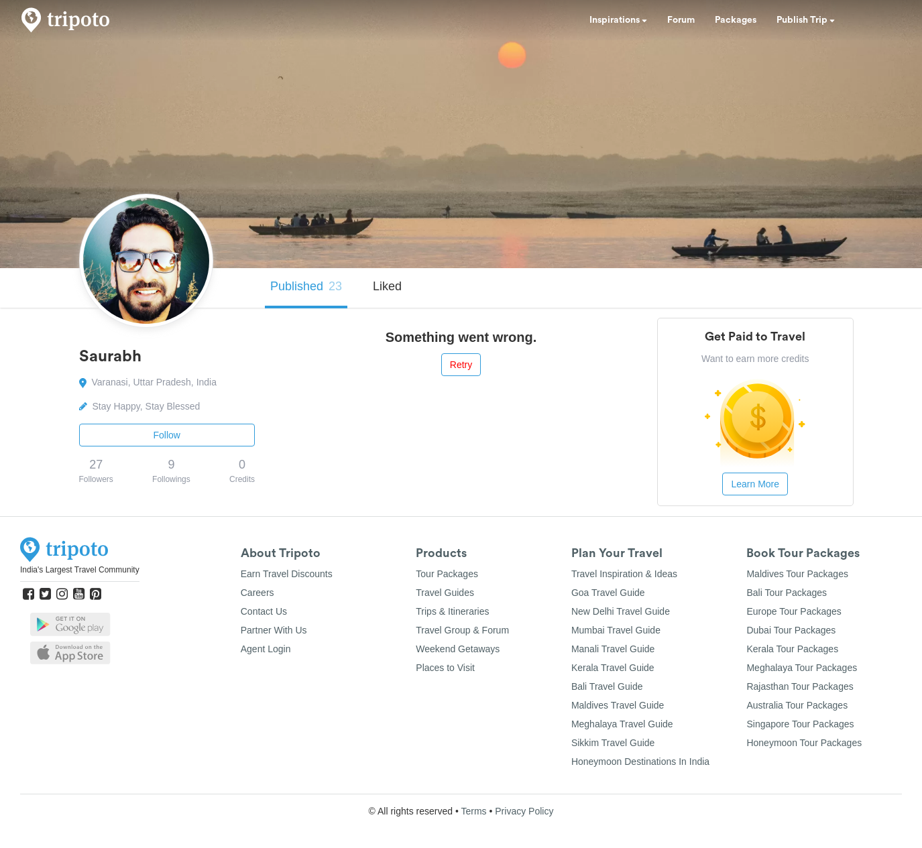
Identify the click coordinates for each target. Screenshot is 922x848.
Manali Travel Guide (613, 649)
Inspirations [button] (618, 20)
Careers (257, 592)
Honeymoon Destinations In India (640, 761)
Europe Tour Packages (793, 611)
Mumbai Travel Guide (615, 630)
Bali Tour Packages (786, 592)
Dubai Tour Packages (790, 630)
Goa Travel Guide (608, 592)
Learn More (755, 484)
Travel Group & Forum (462, 630)
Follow (167, 435)
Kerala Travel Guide (612, 667)
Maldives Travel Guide (618, 705)
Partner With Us (274, 630)
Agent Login (266, 649)
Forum (681, 20)
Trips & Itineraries (452, 611)
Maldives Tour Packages (797, 573)
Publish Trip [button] (805, 20)
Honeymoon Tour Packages (804, 742)
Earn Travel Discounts (287, 573)
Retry (461, 364)
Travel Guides (445, 592)
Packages (735, 20)
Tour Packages (447, 573)
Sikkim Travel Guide (612, 742)
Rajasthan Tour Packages (799, 686)
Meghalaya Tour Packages (801, 667)
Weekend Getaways (458, 649)
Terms (473, 811)
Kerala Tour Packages (792, 649)
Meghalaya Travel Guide (622, 724)
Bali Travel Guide (607, 686)
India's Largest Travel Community (79, 569)
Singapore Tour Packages (800, 724)
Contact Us (264, 611)
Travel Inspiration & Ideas (624, 573)
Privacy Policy (524, 811)
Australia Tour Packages (797, 705)
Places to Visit (445, 667)
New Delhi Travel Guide (620, 611)
